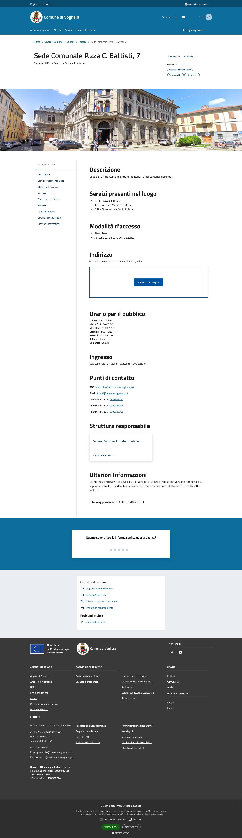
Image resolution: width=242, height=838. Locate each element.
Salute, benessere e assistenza (138, 692)
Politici (33, 698)
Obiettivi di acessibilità (133, 748)
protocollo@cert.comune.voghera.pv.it (115, 387)
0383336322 (116, 399)
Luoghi (70, 42)
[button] (121, 832)
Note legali (127, 731)
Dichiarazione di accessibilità (137, 742)
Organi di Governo (39, 676)
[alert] (121, 819)
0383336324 (116, 405)
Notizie (171, 676)
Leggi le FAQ (82, 737)
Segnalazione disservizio (88, 731)
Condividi (174, 56)
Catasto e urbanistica (87, 682)
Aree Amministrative (41, 682)
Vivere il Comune (54, 42)
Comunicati (173, 682)
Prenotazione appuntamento (91, 726)
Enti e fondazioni (39, 693)
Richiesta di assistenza (88, 742)
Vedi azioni (190, 56)
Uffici (33, 687)
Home (37, 42)
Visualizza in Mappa (148, 282)
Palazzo (82, 42)
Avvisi (170, 687)
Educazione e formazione (135, 676)
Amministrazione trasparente (137, 726)
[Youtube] (180, 17)
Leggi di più (158, 814)
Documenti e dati (39, 709)
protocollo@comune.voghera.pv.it (54, 752)
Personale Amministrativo (44, 704)
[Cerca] (208, 17)
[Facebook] (173, 17)
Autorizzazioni (129, 698)
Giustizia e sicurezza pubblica (137, 681)
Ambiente (127, 687)
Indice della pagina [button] (46, 164)
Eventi (170, 708)
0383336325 (116, 412)
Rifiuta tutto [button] (131, 827)
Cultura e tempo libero (87, 676)
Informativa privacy (132, 737)
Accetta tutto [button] (111, 827)
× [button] (239, 802)
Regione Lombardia (40, 4)
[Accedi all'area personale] (196, 4)
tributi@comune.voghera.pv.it (112, 393)
